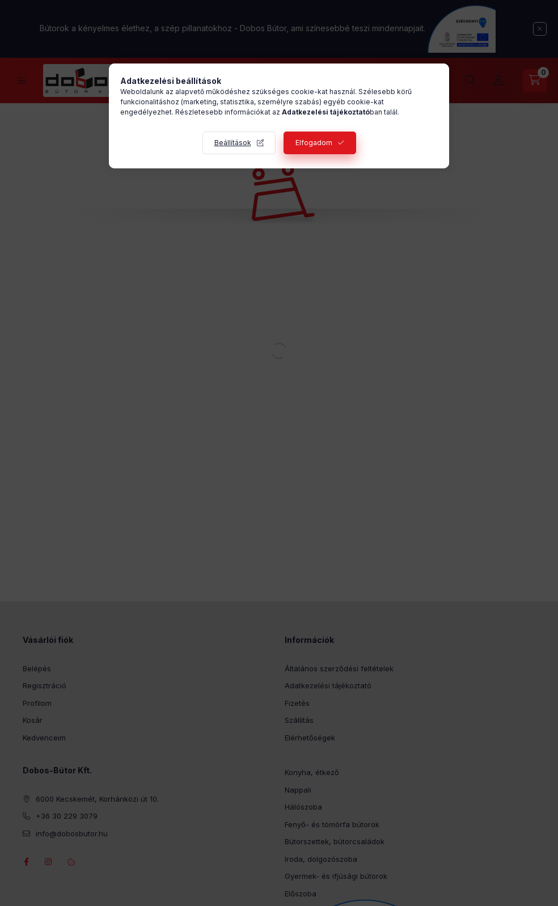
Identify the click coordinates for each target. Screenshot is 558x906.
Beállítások (232, 142)
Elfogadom (313, 142)
